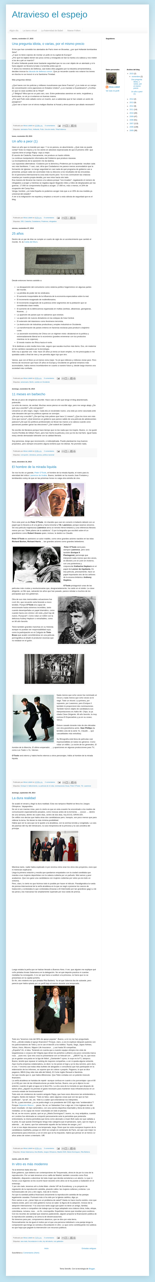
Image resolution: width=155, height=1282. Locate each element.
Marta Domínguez (73, 1152)
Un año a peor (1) (25, 141)
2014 (132, 99)
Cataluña (28, 221)
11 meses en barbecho (28, 394)
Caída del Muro (30, 242)
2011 (132, 109)
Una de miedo (50, 129)
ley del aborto (48, 1241)
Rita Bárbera (85, 1152)
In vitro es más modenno (30, 1164)
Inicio (46, 1248)
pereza (39, 455)
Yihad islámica (61, 129)
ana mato (24, 1241)
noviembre (136, 77)
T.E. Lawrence (86, 786)
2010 (132, 113)
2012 (132, 106)
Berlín (32, 382)
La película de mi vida (46, 786)
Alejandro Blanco (26, 1105)
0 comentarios (50, 125)
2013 (132, 102)
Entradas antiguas (89, 1248)
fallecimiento (32, 786)
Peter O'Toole (40, 473)
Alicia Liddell (28, 125)
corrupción (24, 455)
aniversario (25, 382)
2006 (132, 127)
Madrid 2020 (61, 1152)
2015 (132, 74)
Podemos (44, 221)
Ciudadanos (36, 221)
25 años (18, 233)
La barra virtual (30, 30)
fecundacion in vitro (35, 1241)
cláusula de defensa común (40, 71)
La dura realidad (24, 798)
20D (22, 221)
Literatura (32, 455)
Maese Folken (73, 30)
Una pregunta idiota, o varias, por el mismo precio (48, 44)
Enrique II (24, 786)
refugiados (52, 221)
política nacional (48, 455)
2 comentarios (49, 451)
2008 (132, 120)
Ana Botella (38, 1152)
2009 (132, 116)
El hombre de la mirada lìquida (34, 467)
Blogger (92, 1269)
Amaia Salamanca (27, 1152)
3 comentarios (49, 1148)
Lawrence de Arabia (38, 475)
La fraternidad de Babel (52, 30)
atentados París (26, 129)
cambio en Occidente (42, 382)
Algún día (14, 30)
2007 (132, 123)
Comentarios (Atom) (31, 1253)
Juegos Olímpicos (50, 1152)
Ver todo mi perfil (112, 91)
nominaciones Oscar (62, 786)
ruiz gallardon (58, 1241)
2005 (132, 130)
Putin (42, 129)
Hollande (36, 129)
